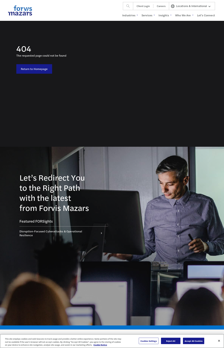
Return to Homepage (34, 69)
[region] (112, 341)
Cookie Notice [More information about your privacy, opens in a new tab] (100, 344)
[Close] (219, 340)
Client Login (143, 6)
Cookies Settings (148, 340)
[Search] (128, 6)
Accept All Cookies (194, 340)
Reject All (170, 340)
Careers (161, 6)
